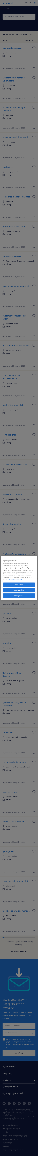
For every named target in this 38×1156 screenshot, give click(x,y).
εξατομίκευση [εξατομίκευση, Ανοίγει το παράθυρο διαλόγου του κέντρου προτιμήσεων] (19, 585)
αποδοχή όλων (19, 596)
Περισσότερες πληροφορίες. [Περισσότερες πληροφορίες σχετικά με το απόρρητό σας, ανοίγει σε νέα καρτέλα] (15, 579)
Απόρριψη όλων (19, 590)
